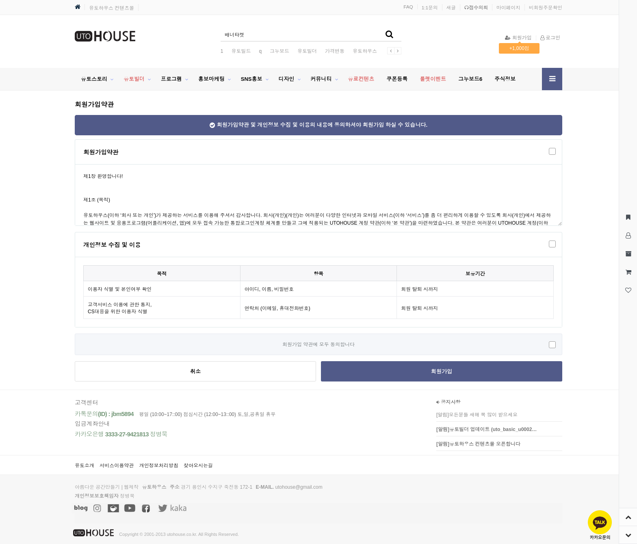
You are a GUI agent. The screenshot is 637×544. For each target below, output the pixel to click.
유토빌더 (307, 51)
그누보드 (279, 51)
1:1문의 (430, 7)
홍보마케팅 (211, 79)
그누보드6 (470, 79)
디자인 (286, 79)
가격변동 (334, 51)
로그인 (550, 38)
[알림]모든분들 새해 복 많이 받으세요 (477, 415)
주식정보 (505, 79)
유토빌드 (241, 51)
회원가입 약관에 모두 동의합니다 (318, 344)
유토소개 (84, 465)
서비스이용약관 (117, 465)
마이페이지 (508, 7)
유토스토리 (94, 79)
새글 (451, 7)
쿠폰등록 (396, 79)
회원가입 (518, 38)
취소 (195, 371)
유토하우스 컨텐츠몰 (111, 8)
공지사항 (448, 402)
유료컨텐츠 (361, 79)
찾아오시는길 (198, 465)
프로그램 (171, 79)
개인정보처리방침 (158, 465)
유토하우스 (365, 51)
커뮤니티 (321, 79)
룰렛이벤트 (433, 79)
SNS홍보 (251, 79)
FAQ (408, 6)
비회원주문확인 (545, 7)
